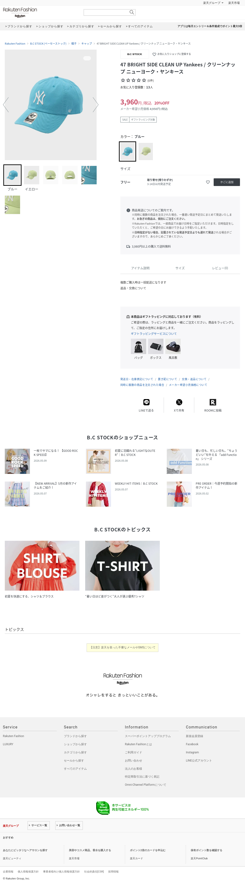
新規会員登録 (194, 736)
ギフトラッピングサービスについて (154, 334)
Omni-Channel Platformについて (145, 784)
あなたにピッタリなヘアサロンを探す (25, 850)
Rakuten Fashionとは (138, 744)
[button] (5, 104)
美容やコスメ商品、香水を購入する (90, 850)
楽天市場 (234, 3)
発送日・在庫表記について (136, 379)
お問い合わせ (133, 760)
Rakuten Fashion (40, 12)
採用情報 (113, 871)
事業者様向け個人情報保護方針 (61, 871)
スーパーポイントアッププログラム (148, 736)
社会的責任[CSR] (94, 871)
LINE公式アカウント (199, 760)
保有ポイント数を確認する (206, 850)
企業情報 (8, 871)
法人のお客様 (133, 768)
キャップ (86, 44)
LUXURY (8, 744)
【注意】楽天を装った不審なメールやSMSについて (122, 647)
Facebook (192, 744)
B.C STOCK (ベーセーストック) (48, 44)
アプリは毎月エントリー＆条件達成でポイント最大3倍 (210, 26)
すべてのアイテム (75, 768)
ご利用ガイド (133, 752)
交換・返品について (194, 379)
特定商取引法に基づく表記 (142, 776)
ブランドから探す (75, 736)
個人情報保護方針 (28, 871)
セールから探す (74, 760)
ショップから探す (75, 744)
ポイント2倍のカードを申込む (148, 850)
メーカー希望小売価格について (188, 385)
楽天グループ (211, 3)
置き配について (167, 379)
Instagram (192, 752)
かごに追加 (227, 182)
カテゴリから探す (75, 752)
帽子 (74, 44)
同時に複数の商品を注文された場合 (142, 385)
